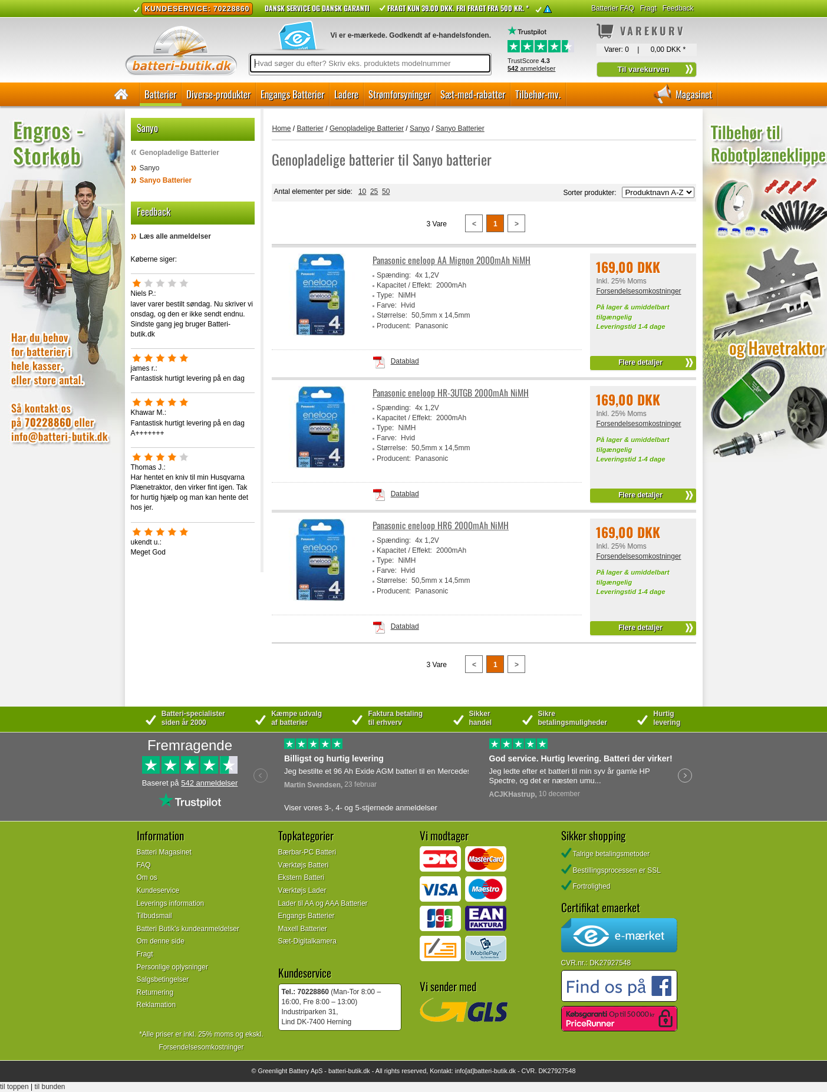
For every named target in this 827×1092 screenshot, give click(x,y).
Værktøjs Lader (302, 890)
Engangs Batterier (292, 94)
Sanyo (150, 168)
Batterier (160, 94)
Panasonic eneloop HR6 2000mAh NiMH (441, 525)
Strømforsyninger (399, 94)
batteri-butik (344, 1070)
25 (374, 191)
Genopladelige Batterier (179, 153)
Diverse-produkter (218, 94)
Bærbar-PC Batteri (307, 852)
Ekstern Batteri (301, 877)
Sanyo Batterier (166, 180)
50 (386, 191)
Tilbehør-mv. (538, 94)
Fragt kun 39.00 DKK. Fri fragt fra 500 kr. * (458, 8)
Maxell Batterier (302, 929)
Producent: (394, 326)
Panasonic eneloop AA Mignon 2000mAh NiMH (452, 260)
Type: (385, 295)
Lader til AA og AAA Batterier (323, 903)
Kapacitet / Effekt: (404, 285)
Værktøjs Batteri (303, 865)
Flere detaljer (640, 362)
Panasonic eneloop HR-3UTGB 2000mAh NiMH (451, 393)
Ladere (346, 94)
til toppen (14, 1087)
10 (362, 191)
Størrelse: (392, 315)
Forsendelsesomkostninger (638, 291)
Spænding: (394, 275)
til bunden (50, 1087)
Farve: (387, 305)
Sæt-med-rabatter (472, 94)
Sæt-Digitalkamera (307, 941)
